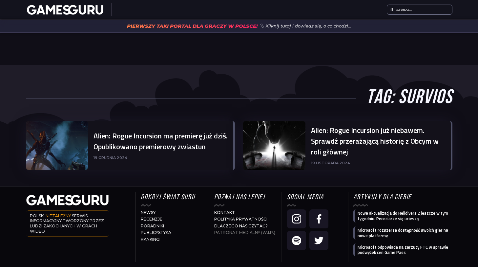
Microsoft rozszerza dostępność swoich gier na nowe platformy (403, 233)
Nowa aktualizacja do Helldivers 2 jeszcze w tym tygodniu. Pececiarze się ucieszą (403, 216)
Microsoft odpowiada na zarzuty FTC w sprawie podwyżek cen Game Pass (403, 250)
